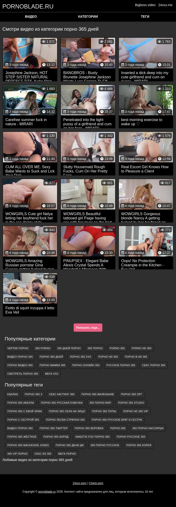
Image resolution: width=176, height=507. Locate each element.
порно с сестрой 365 (23, 419)
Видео (31, 16)
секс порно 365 (153, 365)
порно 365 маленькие (97, 394)
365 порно (95, 348)
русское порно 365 (120, 365)
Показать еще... (88, 327)
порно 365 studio (131, 402)
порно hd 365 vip (135, 411)
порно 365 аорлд (55, 436)
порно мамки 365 (52, 365)
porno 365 (117, 348)
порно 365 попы (104, 411)
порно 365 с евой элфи (24, 411)
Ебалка (12, 394)
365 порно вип (100, 402)
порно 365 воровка (89, 428)
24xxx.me (165, 5)
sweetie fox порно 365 (92, 436)
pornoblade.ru (26, 6)
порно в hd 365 (136, 356)
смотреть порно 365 (22, 373)
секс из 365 (42, 453)
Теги (145, 16)
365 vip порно (17, 453)
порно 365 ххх (80, 356)
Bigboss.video (145, 5)
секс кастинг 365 (62, 394)
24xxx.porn (80, 483)
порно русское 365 (131, 436)
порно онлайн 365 (86, 365)
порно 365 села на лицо (67, 411)
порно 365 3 (33, 394)
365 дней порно (69, 348)
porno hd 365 (141, 348)
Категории (88, 16)
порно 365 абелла (20, 402)
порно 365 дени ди (70, 445)
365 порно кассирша (147, 428)
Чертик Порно (18, 348)
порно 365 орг (131, 394)
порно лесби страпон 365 (65, 419)
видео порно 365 (20, 356)
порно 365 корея (138, 445)
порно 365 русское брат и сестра (117, 419)
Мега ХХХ (52, 373)
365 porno (42, 348)
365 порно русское (105, 445)
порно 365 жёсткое (22, 436)
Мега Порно (67, 453)
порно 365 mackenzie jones (28, 445)
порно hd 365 (108, 356)
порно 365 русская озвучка (62, 402)
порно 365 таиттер (54, 428)
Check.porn (96, 483)
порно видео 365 (20, 365)
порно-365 (118, 428)
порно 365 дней (51, 356)
